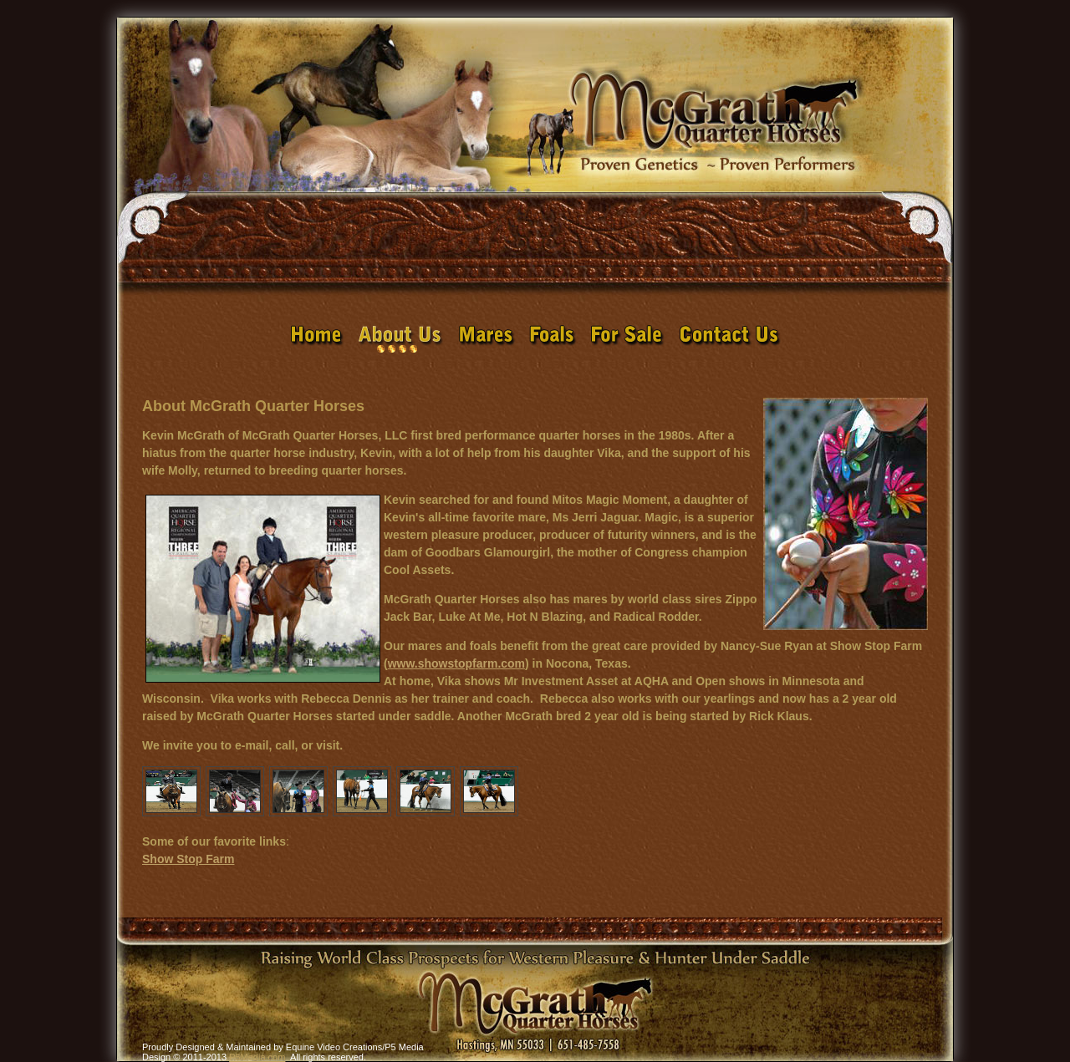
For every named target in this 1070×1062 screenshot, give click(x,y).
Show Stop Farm (188, 859)
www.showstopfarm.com (456, 663)
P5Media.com (257, 1057)
